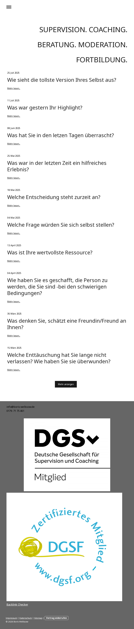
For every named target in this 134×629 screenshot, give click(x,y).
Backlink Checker (17, 604)
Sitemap (38, 618)
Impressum (11, 618)
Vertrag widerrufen (56, 618)
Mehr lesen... (13, 88)
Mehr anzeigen (66, 384)
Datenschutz (25, 618)
